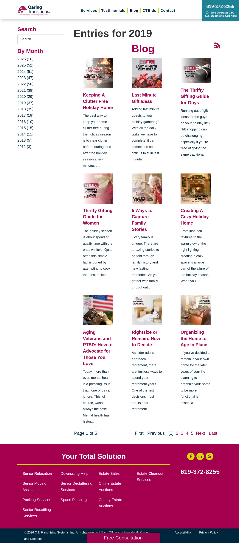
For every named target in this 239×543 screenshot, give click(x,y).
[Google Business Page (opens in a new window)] (209, 456)
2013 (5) (24, 140)
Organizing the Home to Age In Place (194, 338)
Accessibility (183, 532)
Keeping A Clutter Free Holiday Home (98, 101)
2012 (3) (24, 147)
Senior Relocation (37, 473)
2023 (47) (25, 78)
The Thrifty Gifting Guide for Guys (195, 96)
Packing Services (37, 500)
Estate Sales (109, 473)
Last (213, 433)
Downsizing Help (75, 473)
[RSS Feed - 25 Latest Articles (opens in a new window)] (217, 45)
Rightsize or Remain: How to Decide (146, 338)
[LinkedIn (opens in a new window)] (200, 456)
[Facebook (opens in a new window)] (191, 456)
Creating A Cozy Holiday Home (195, 216)
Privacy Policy (208, 532)
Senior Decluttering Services (76, 486)
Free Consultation (123, 538)
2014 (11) (25, 134)
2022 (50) (25, 84)
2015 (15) (25, 128)
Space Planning (74, 500)
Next (200, 433)
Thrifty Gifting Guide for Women (98, 216)
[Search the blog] (40, 39)
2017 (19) (25, 115)
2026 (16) (25, 59)
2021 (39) (25, 90)
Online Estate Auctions (110, 486)
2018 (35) (25, 109)
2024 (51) (25, 72)
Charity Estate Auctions (110, 503)
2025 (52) (25, 65)
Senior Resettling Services (37, 513)
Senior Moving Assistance (34, 486)
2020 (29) (25, 96)
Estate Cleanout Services (150, 476)
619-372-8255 (200, 472)
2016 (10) (25, 122)
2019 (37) (25, 103)
